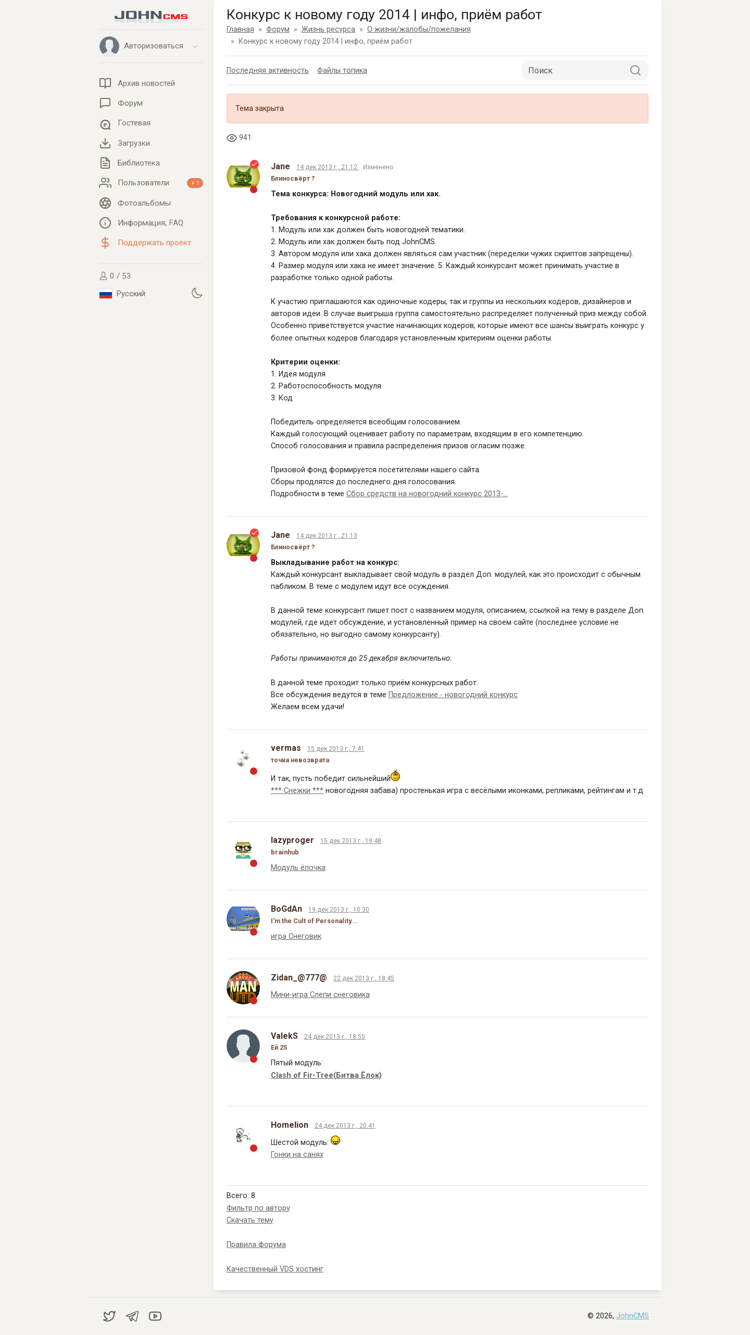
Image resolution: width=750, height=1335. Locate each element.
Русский (122, 293)
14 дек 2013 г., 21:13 (326, 535)
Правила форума (256, 1244)
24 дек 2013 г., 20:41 (345, 1125)
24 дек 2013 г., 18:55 (334, 1036)
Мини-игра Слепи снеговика (320, 994)
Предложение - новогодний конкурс (453, 694)
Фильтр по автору (258, 1208)
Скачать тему (250, 1220)
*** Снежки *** (297, 790)
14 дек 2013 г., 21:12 (327, 167)
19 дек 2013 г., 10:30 (338, 909)
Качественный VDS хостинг (275, 1269)
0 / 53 (115, 276)
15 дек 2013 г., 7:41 (336, 748)
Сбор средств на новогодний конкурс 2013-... (427, 493)
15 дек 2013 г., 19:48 (350, 841)
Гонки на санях (297, 1154)
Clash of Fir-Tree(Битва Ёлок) (326, 1075)
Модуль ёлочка (298, 867)
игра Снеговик (296, 936)
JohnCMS (632, 1316)
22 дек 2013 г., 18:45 (363, 978)
